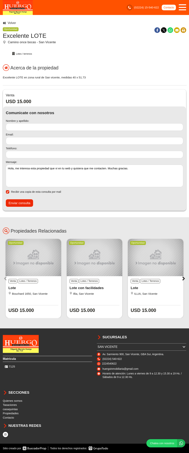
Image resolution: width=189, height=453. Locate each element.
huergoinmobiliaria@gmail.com (120, 368)
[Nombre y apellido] (94, 127)
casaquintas (10, 409)
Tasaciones (10, 404)
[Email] (94, 141)
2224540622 (109, 363)
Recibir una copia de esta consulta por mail (33, 192)
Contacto (169, 7)
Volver (9, 23)
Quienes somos (12, 400)
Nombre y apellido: (17, 120)
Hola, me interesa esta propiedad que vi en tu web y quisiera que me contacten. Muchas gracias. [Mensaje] (94, 176)
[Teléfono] (94, 154)
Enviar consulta (19, 203)
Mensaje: (11, 162)
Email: (10, 134)
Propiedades (11, 413)
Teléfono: (11, 148)
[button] (183, 278)
